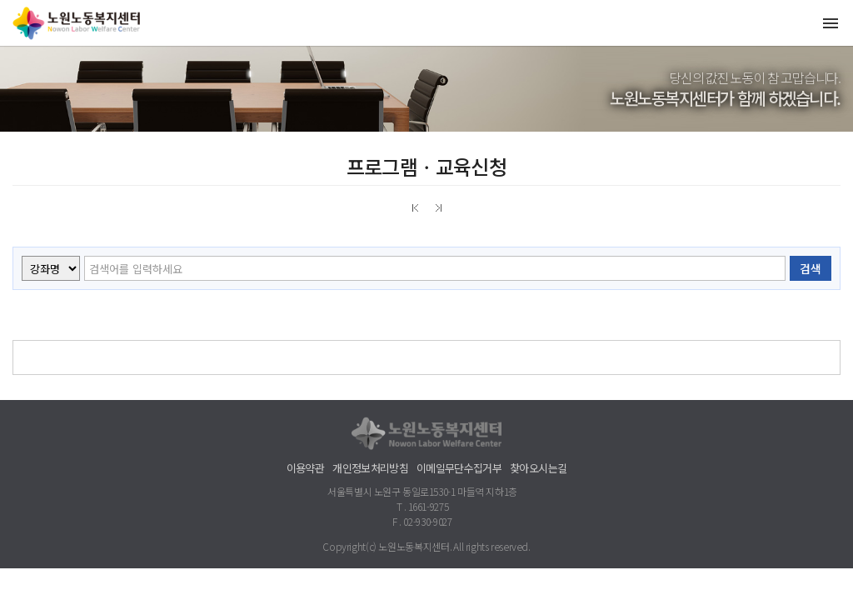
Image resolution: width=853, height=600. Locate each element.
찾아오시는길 (538, 467)
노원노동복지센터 (79, 23)
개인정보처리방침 (370, 467)
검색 (810, 268)
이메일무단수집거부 (459, 467)
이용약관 (305, 467)
